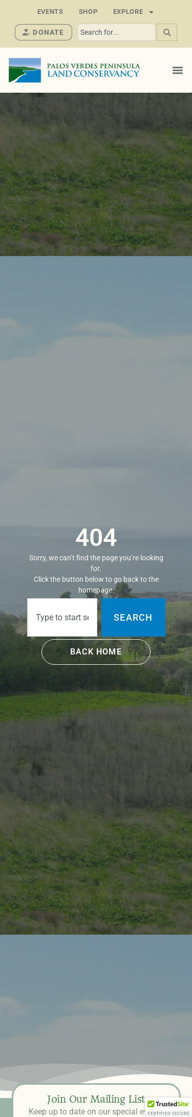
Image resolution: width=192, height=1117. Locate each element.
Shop (88, 11)
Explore (134, 12)
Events (50, 11)
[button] (177, 70)
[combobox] (116, 32)
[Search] (167, 32)
